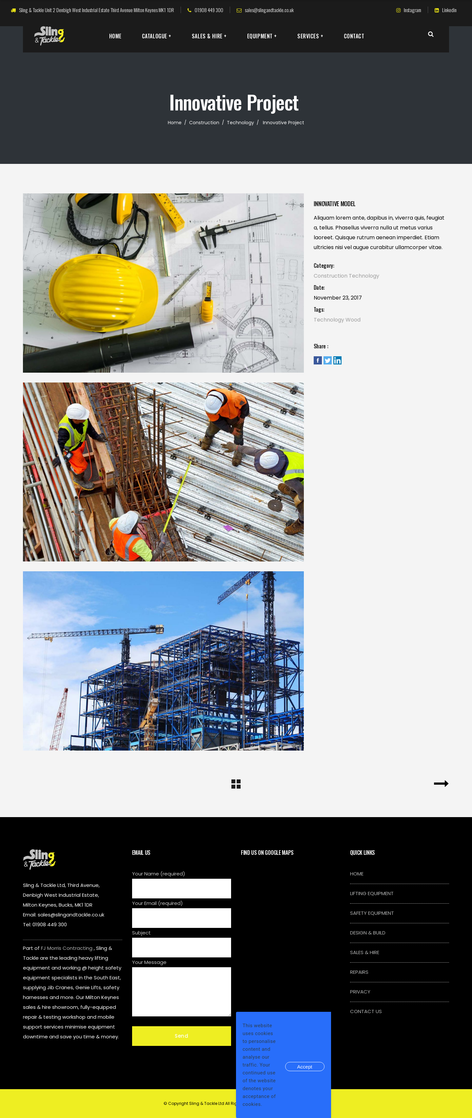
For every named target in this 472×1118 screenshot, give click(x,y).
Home (175, 122)
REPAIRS (359, 972)
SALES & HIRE (364, 952)
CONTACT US (366, 1011)
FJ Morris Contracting (66, 948)
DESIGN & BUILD (367, 932)
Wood (353, 320)
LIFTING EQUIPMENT (372, 893)
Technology (240, 122)
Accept (304, 1066)
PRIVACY (360, 991)
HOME (357, 873)
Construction (204, 122)
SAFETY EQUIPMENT (372, 913)
